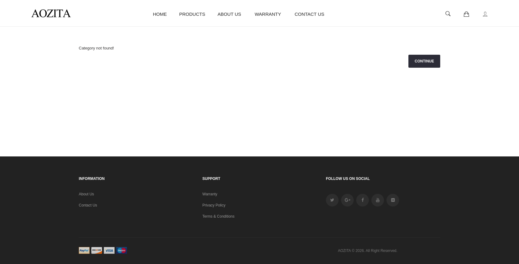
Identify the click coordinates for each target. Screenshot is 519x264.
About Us (86, 194)
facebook (362, 200)
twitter (332, 200)
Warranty (209, 194)
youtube (377, 200)
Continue (424, 61)
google (347, 200)
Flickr (392, 200)
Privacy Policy (214, 205)
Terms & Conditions (218, 216)
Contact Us (88, 205)
